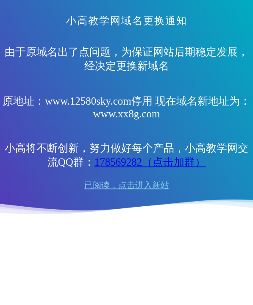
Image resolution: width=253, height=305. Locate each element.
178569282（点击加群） (150, 162)
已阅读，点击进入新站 (126, 185)
